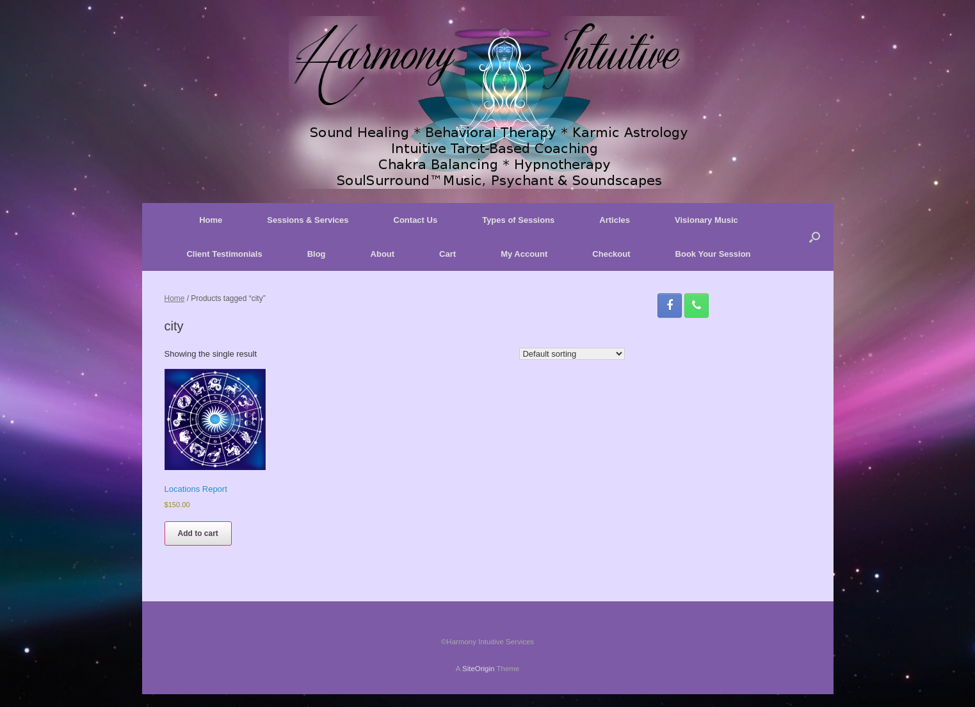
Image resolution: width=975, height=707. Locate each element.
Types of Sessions (518, 220)
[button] (815, 237)
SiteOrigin (478, 668)
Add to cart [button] (198, 533)
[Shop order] (572, 354)
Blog (316, 254)
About (383, 254)
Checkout (611, 254)
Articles (614, 220)
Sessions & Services (307, 220)
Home (210, 220)
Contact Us (416, 220)
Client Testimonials (224, 254)
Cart (447, 254)
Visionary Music (706, 220)
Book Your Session (713, 254)
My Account (524, 254)
